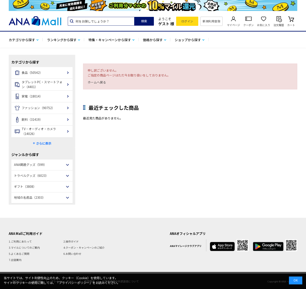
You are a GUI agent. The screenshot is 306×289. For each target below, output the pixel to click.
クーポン (248, 25)
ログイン (187, 21)
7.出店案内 (15, 260)
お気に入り (263, 25)
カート (291, 25)
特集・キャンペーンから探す (110, 39)
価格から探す (153, 39)
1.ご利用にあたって (20, 241)
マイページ (233, 25)
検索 (144, 21)
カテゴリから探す (22, 39)
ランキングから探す (61, 39)
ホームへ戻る (97, 82)
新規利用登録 (211, 21)
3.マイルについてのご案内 (24, 247)
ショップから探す (188, 39)
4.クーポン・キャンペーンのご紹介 (84, 247)
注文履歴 (278, 25)
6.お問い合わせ (72, 253)
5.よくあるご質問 (19, 253)
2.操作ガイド (71, 241)
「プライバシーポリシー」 (74, 282)
